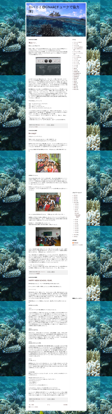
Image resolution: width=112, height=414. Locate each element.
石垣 (74, 79)
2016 (75, 197)
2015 (75, 199)
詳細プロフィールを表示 (77, 244)
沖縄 (74, 68)
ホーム (48, 404)
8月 (76, 219)
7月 (76, 221)
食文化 (75, 78)
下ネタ (75, 70)
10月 (76, 207)
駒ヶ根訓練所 (76, 73)
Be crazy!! (32, 133)
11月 (76, 206)
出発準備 (75, 76)
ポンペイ (75, 62)
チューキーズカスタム (78, 53)
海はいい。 (33, 43)
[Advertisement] (77, 116)
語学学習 (75, 74)
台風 (74, 81)
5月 (76, 225)
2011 (75, 234)
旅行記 (75, 89)
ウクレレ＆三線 (77, 42)
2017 (75, 195)
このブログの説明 (77, 47)
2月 (76, 230)
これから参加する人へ (78, 48)
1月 (76, 232)
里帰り (75, 87)
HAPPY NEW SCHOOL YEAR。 (41, 280)
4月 (76, 227)
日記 (33, 400)
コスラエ (75, 45)
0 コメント (43, 124)
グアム (75, 43)
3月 (76, 228)
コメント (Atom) (34, 406)
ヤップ (75, 66)
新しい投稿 (31, 404)
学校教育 (38, 273)
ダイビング (76, 51)
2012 (75, 202)
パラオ (75, 59)
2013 (75, 200)
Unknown (76, 242)
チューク (34, 273)
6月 (76, 223)
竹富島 (75, 82)
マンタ (75, 65)
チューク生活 (34, 126)
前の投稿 (65, 404)
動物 (74, 84)
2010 (75, 236)
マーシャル (76, 63)
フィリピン (76, 60)
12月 (76, 204)
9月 (76, 209)
